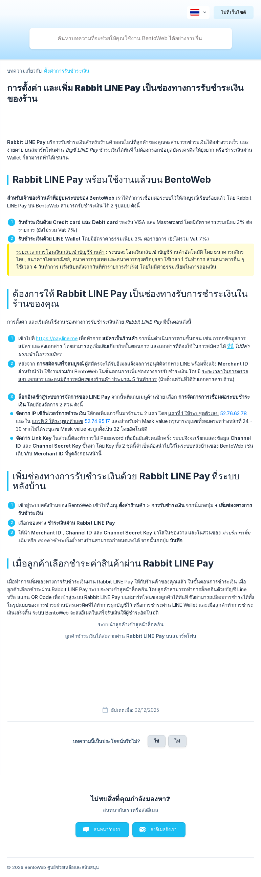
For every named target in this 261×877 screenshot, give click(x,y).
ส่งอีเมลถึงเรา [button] (164, 829)
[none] (198, 12)
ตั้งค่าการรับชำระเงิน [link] (66, 71)
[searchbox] (130, 38)
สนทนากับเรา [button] (107, 829)
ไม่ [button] (177, 741)
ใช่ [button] (156, 741)
